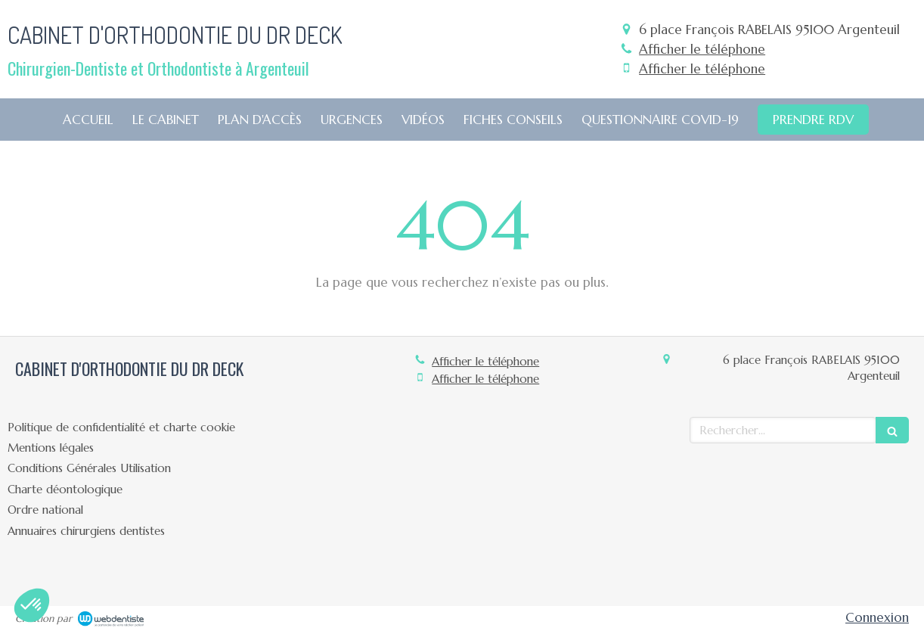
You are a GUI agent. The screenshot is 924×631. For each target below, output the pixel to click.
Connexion (877, 617)
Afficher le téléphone (702, 49)
